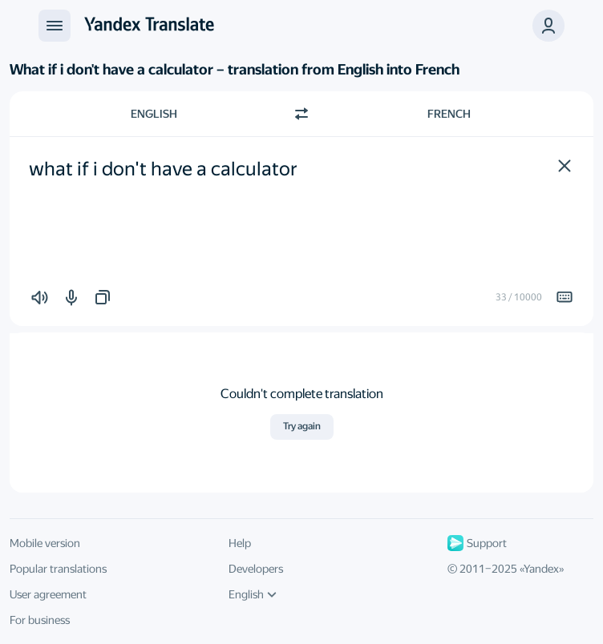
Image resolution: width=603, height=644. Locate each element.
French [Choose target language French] (449, 113)
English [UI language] (253, 594)
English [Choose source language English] (154, 113)
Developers (256, 568)
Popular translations (58, 568)
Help (240, 543)
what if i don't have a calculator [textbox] (163, 169)
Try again (302, 426)
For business (40, 620)
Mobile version (45, 543)
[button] (564, 166)
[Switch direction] (301, 114)
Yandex (541, 568)
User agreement (48, 594)
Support (477, 543)
